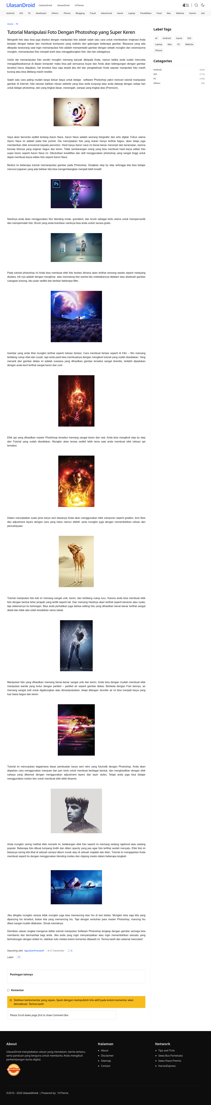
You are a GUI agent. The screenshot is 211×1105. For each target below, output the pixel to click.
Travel (93, 13)
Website (180, 13)
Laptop (131, 13)
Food (159, 13)
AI (156, 38)
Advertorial (106, 13)
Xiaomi (192, 13)
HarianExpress (167, 1066)
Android (10, 13)
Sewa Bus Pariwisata (170, 1055)
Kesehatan (41, 13)
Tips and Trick (166, 1050)
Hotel (204, 13)
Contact (105, 1066)
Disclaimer (107, 1055)
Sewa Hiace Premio (169, 1060)
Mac (169, 13)
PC (29, 13)
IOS (21, 13)
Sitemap (106, 1060)
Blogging (80, 13)
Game (120, 13)
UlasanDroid (20, 5)
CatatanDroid (45, 5)
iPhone (67, 13)
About (104, 1050)
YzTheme (79, 5)
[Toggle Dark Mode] (203, 5)
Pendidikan (145, 13)
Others (55, 13)
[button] (196, 5)
